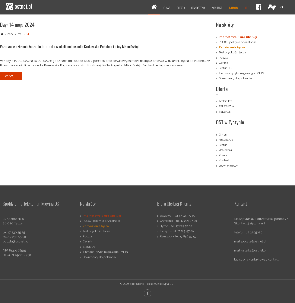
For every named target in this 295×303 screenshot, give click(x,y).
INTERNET (225, 101)
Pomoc (223, 155)
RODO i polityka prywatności (238, 42)
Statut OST (226, 68)
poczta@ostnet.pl (15, 243)
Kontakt (224, 160)
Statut (223, 145)
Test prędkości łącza (232, 52)
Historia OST (227, 139)
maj (20, 34)
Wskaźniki (225, 150)
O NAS (166, 7)
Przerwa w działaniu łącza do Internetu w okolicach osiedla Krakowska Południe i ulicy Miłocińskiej (69, 46)
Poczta (223, 57)
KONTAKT (217, 7)
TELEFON (225, 111)
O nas (223, 134)
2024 (10, 34)
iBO (247, 7)
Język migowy (228, 165)
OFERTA (181, 7)
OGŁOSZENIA (198, 7)
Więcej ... (11, 76)
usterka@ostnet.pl (253, 252)
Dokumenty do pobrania (235, 78)
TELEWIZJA (226, 106)
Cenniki (224, 63)
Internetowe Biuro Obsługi (238, 37)
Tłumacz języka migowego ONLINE (242, 73)
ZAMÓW (233, 7)
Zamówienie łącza (232, 47)
